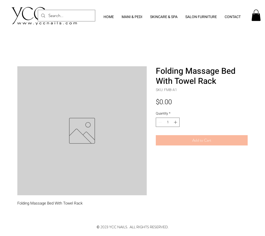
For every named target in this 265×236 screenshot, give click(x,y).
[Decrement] (160, 122)
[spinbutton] (168, 122)
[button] (256, 15)
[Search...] (66, 15)
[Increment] (176, 122)
